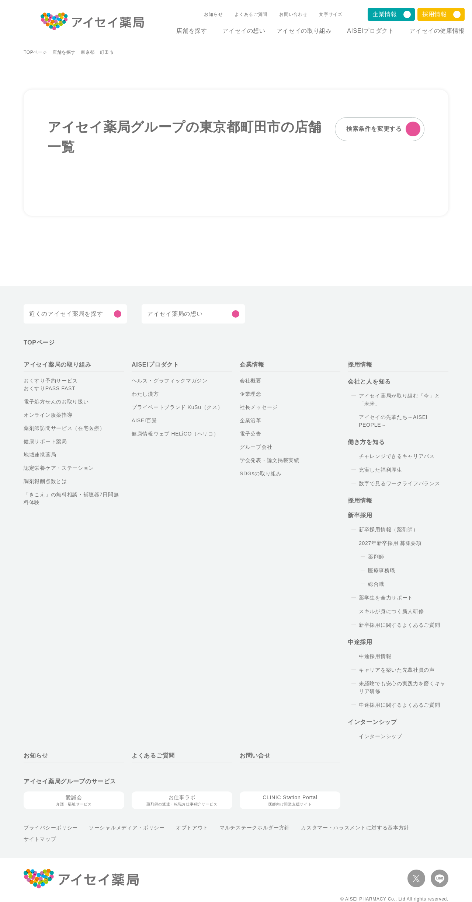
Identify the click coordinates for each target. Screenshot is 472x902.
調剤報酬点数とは (45, 481)
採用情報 (434, 14)
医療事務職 (381, 570)
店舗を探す (182, 31)
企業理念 (250, 393)
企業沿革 (250, 420)
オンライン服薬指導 (46, 414)
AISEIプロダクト (367, 31)
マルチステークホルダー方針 (234, 827)
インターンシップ (377, 736)
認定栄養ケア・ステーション (55, 468)
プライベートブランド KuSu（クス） (170, 407)
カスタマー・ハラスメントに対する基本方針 (327, 827)
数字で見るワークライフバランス (396, 483)
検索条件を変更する (375, 129)
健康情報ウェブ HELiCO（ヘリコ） (170, 433)
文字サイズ (324, 14)
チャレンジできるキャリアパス (392, 456)
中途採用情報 (375, 656)
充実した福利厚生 (380, 469)
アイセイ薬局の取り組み (56, 365)
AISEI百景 (144, 420)
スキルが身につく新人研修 (390, 611)
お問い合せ (255, 756)
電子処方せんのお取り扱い (55, 401)
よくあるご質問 (246, 14)
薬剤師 (376, 556)
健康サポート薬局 (45, 441)
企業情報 (384, 14)
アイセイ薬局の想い (173, 314)
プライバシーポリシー (48, 827)
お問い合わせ (287, 14)
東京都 (86, 52)
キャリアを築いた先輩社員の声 (395, 669)
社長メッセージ (257, 407)
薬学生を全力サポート (385, 597)
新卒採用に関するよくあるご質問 (397, 624)
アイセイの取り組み (298, 31)
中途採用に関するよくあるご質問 (397, 704)
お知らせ (210, 14)
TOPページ (35, 52)
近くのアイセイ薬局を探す (63, 314)
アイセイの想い (237, 31)
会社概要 (250, 380)
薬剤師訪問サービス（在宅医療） (61, 428)
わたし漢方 (145, 393)
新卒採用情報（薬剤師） (386, 529)
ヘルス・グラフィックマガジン (164, 380)
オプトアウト (176, 827)
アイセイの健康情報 (437, 31)
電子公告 (250, 433)
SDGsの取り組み (259, 473)
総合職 (376, 584)
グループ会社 (255, 447)
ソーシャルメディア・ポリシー (117, 827)
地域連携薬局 (40, 454)
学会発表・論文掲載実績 (268, 460)
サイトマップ (401, 827)
